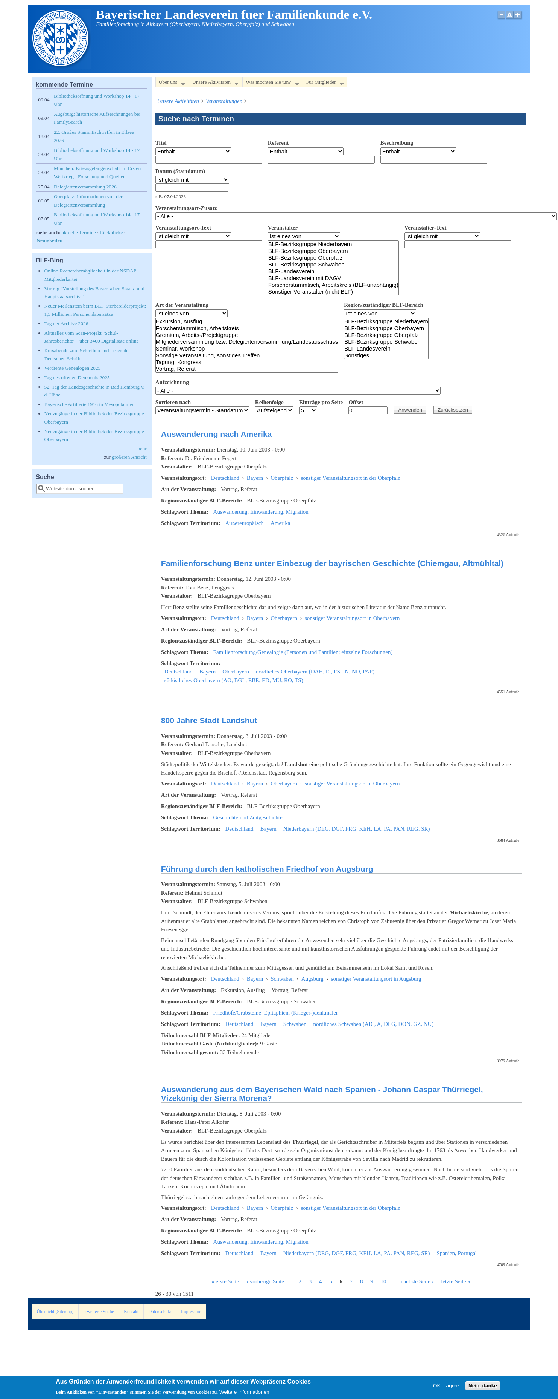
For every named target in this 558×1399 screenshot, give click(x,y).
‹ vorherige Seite (265, 1281)
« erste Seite (225, 1281)
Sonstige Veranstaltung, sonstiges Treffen (247, 355)
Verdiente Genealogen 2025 (72, 368)
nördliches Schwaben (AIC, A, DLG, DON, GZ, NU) (373, 1024)
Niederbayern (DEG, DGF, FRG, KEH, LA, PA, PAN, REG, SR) (356, 829)
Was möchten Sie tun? (270, 83)
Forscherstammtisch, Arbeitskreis (247, 328)
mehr (141, 449)
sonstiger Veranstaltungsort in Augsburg (376, 979)
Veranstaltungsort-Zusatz (186, 208)
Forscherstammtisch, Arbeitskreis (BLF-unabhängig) (333, 285)
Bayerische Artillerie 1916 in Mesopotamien (89, 404)
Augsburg (312, 979)
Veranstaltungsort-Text (183, 228)
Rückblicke (111, 232)
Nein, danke (482, 1387)
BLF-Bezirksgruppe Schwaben (333, 264)
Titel (161, 143)
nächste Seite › (417, 1281)
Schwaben (282, 979)
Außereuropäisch (244, 523)
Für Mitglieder (323, 83)
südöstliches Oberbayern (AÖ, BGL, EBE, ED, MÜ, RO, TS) (233, 680)
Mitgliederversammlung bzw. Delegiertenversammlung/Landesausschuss (247, 341)
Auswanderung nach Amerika (216, 434)
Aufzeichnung (172, 382)
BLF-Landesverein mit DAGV (333, 278)
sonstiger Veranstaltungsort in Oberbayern (352, 618)
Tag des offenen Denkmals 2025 (76, 377)
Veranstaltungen (224, 101)
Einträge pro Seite (321, 402)
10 (383, 1281)
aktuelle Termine (79, 232)
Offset (355, 402)
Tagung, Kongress (247, 362)
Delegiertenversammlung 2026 (85, 187)
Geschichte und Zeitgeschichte (248, 817)
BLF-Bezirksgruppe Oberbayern (333, 251)
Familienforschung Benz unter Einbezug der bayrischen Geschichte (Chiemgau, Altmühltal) (332, 563)
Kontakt (131, 1311)
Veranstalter (283, 228)
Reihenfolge (269, 402)
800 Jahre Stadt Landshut (209, 720)
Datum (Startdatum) (180, 171)
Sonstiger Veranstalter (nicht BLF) (333, 291)
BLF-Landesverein (333, 271)
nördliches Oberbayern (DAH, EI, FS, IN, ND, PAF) (315, 672)
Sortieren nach (173, 402)
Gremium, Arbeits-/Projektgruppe (247, 335)
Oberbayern (284, 618)
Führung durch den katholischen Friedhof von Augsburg (267, 869)
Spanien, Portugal (457, 1253)
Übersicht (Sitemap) (54, 1311)
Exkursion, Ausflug (247, 321)
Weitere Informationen (244, 1394)
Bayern (255, 478)
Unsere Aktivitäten (213, 83)
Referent (278, 143)
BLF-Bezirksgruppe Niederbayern (333, 244)
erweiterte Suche (99, 1311)
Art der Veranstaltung (181, 305)
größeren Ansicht (129, 457)
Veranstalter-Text (425, 228)
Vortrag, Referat (247, 369)
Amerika (280, 523)
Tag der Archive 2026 (66, 323)
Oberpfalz (282, 478)
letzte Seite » (455, 1281)
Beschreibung (396, 143)
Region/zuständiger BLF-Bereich (383, 305)
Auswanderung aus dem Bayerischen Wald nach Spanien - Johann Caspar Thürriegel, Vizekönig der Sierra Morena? (322, 1093)
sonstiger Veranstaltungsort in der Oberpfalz (350, 478)
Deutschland (225, 478)
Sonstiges (386, 355)
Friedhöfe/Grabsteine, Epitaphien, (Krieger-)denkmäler (275, 1013)
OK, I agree (446, 1387)
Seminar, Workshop (247, 348)
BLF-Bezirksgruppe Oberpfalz (333, 257)
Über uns (170, 83)
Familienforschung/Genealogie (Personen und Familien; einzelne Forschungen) (303, 652)
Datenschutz (160, 1311)
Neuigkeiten (49, 240)
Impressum (191, 1311)
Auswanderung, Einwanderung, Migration (261, 512)
